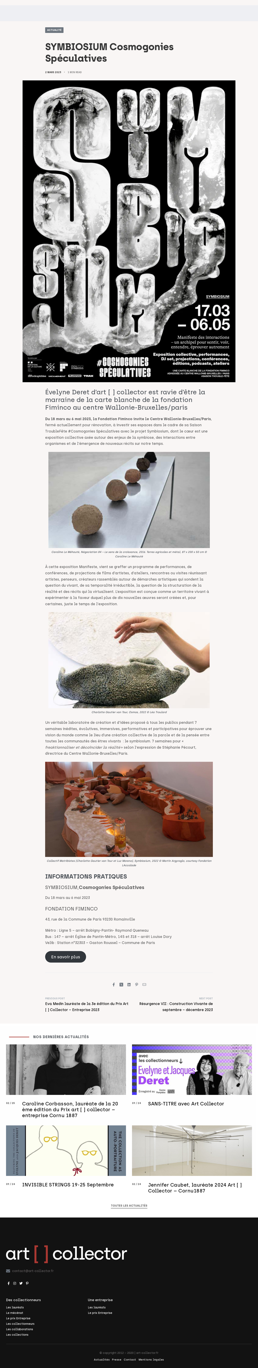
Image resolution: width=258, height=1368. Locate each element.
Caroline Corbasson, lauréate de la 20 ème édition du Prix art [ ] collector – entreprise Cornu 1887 (70, 1116)
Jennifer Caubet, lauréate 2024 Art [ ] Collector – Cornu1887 (195, 1194)
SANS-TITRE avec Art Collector (186, 1110)
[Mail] (144, 984)
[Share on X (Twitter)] (121, 984)
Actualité (54, 30)
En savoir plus (65, 956)
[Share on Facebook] (113, 984)
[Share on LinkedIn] (129, 984)
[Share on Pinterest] (136, 984)
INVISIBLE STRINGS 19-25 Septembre (68, 1191)
